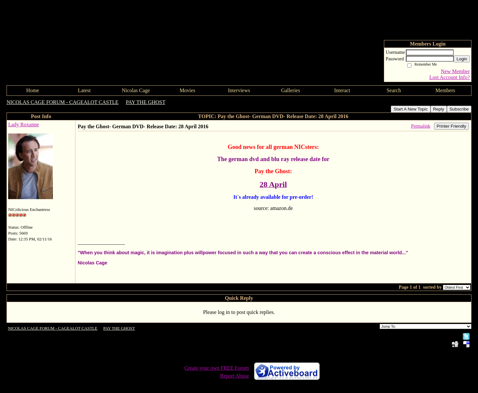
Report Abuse (234, 376)
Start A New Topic (410, 109)
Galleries (290, 90)
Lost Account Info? (449, 77)
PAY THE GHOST (145, 102)
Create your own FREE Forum (217, 368)
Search (394, 90)
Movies (187, 90)
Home (32, 90)
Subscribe (459, 109)
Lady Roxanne (23, 124)
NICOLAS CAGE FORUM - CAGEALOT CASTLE (63, 102)
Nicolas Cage (136, 90)
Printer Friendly (451, 126)
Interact (342, 90)
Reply (438, 109)
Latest (84, 90)
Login (461, 58)
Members (445, 90)
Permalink (420, 126)
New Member (455, 71)
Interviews (239, 90)
